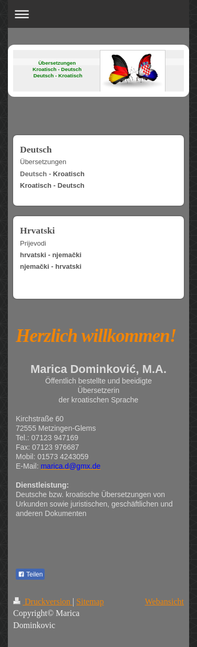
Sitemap (89, 601)
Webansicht (164, 601)
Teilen (30, 574)
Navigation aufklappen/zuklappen (98, 14)
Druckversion (42, 601)
